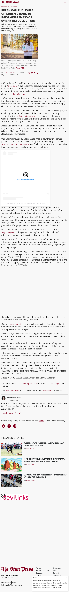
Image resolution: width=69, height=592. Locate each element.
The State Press (13, 391)
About (55, 570)
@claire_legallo (55, 384)
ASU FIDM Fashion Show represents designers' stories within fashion (45, 476)
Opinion (38, 575)
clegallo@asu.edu (29, 384)
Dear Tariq (13, 86)
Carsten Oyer (30, 464)
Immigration (5, 7)
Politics (38, 568)
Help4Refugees (8, 232)
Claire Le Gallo (9, 72)
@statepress (48, 391)
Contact (56, 573)
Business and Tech (42, 570)
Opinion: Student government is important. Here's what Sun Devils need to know (44, 460)
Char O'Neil (30, 448)
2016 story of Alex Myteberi (28, 116)
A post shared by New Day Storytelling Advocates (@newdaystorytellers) (25, 203)
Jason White (20, 68)
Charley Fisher (30, 480)
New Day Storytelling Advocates (15, 144)
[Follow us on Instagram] (15, 426)
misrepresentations (17, 324)
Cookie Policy (56, 587)
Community (13, 7)
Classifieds (57, 568)
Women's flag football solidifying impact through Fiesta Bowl (44, 444)
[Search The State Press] (62, 2)
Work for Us (57, 575)
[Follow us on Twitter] (3, 426)
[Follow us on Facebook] (9, 426)
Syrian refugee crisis (19, 94)
